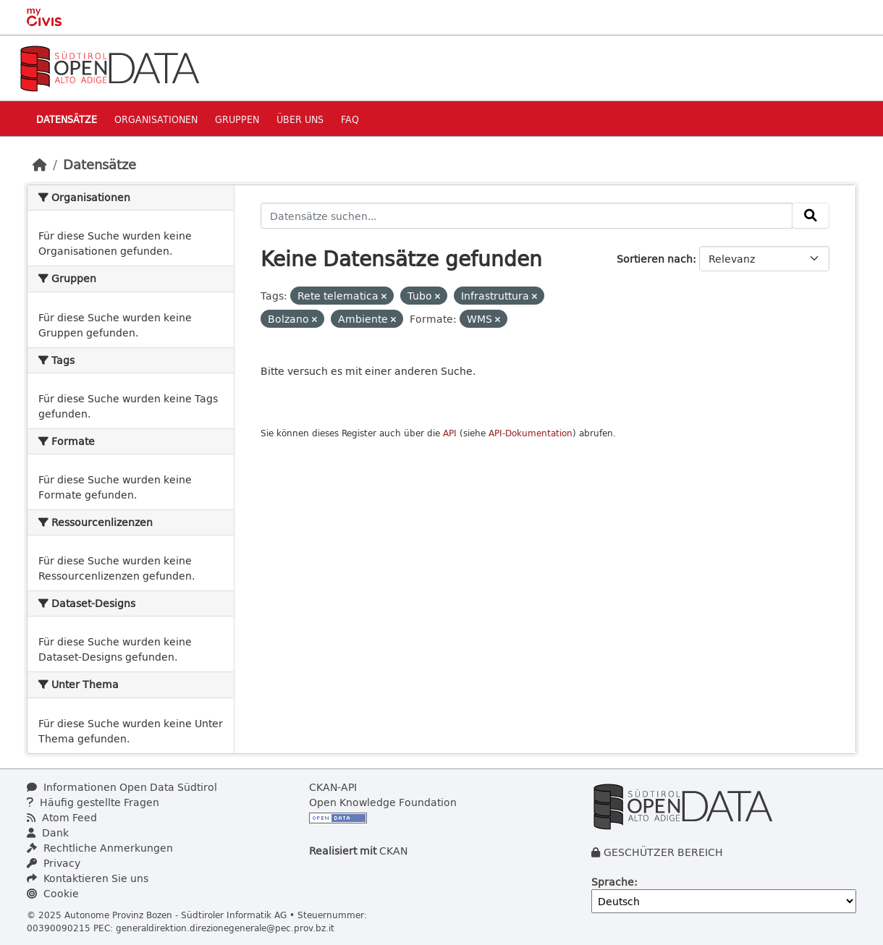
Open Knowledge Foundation (383, 802)
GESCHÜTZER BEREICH (663, 852)
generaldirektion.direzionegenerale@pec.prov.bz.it (225, 927)
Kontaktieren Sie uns (87, 878)
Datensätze (66, 119)
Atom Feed (62, 817)
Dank (48, 832)
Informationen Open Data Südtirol (122, 786)
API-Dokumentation (531, 433)
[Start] (40, 164)
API (450, 433)
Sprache (612, 881)
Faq (350, 119)
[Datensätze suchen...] (527, 216)
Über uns (300, 119)
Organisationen (156, 119)
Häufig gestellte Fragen (93, 802)
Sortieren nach (655, 258)
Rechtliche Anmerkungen (100, 847)
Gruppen (237, 119)
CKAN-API (333, 786)
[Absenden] (810, 216)
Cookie (53, 893)
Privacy (53, 862)
